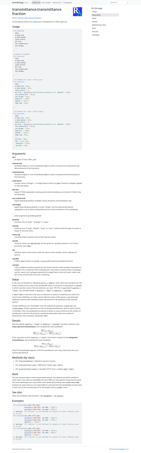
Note (94, 28)
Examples (95, 35)
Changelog (67, 2)
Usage (94, 12)
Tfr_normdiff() (46, 396)
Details (94, 21)
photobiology (17, 2)
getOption (27, 92)
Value (94, 18)
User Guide (46, 2)
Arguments (96, 15)
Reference (36, 2)
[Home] (31, 2)
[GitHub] (128, 2)
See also (95, 31)
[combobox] (118, 2)
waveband (27, 407)
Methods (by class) (99, 25)
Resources (57, 2)
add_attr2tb (35, 243)
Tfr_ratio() (58, 396)
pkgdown (122, 449)
